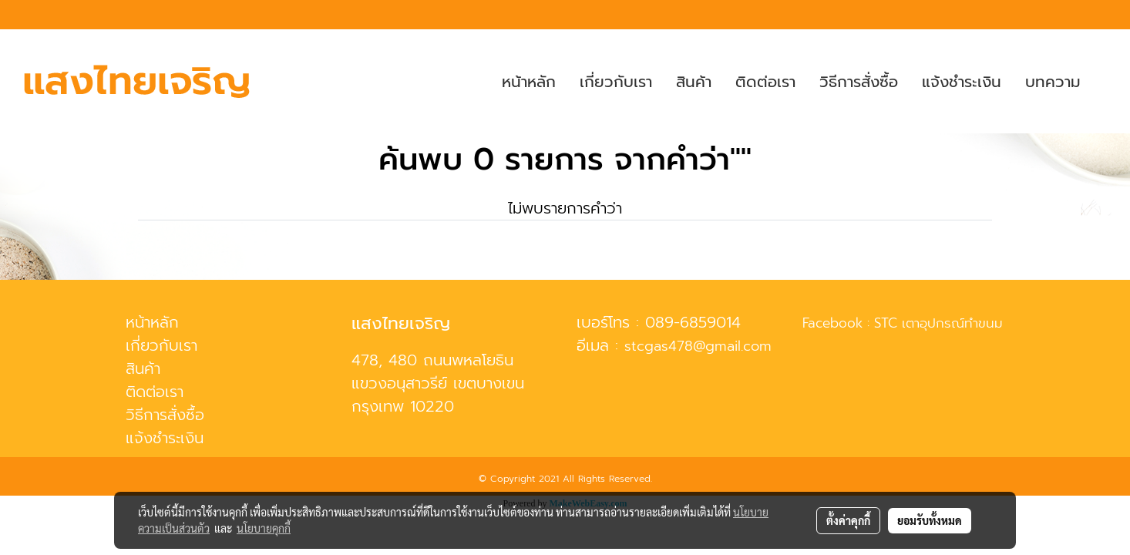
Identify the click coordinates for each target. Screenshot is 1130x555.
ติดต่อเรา (765, 81)
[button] (1106, 82)
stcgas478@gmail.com (698, 346)
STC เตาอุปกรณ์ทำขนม (938, 323)
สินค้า (693, 81)
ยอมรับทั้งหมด (929, 520)
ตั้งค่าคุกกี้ (848, 520)
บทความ (1053, 81)
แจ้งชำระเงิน (961, 81)
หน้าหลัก (529, 81)
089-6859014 (693, 322)
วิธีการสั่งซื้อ (858, 81)
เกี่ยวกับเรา (616, 81)
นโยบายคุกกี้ (264, 528)
